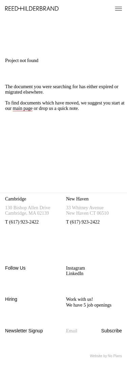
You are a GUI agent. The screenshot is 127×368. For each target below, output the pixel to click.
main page (23, 108)
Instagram (75, 268)
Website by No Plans (106, 356)
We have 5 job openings (88, 305)
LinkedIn (74, 273)
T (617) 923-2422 (22, 222)
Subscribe (111, 330)
